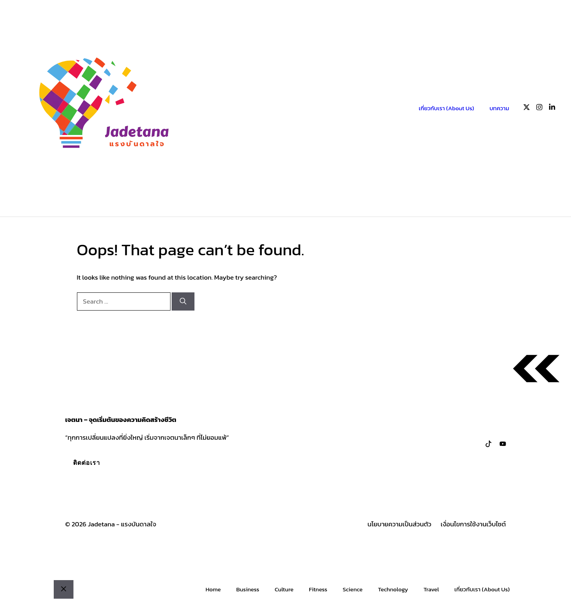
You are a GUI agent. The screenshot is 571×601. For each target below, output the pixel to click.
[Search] (183, 301)
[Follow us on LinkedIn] (552, 108)
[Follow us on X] (526, 108)
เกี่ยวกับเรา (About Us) (446, 108)
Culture (283, 589)
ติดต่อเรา (86, 462)
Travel (431, 589)
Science (352, 589)
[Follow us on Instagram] (539, 108)
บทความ (499, 108)
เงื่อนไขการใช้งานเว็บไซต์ (473, 524)
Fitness (318, 589)
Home (213, 589)
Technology (393, 589)
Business (247, 589)
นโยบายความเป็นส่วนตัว (399, 524)
